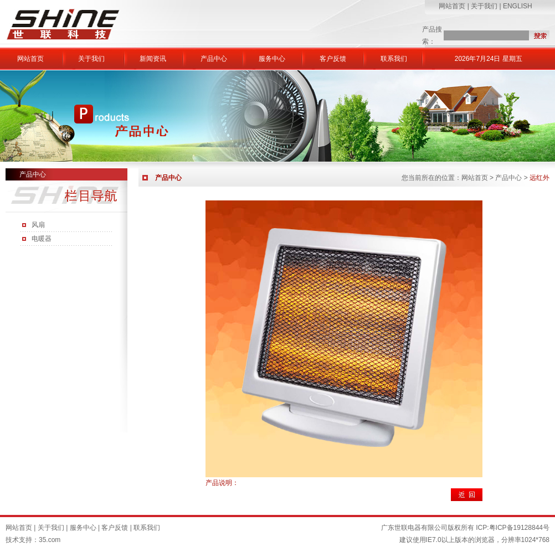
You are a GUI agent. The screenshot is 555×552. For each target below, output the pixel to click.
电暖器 (42, 239)
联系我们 (394, 59)
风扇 (38, 225)
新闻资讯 (153, 59)
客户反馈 (333, 59)
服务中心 (272, 59)
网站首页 (452, 6)
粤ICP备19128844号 (519, 528)
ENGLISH (517, 6)
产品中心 (214, 59)
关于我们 (484, 6)
